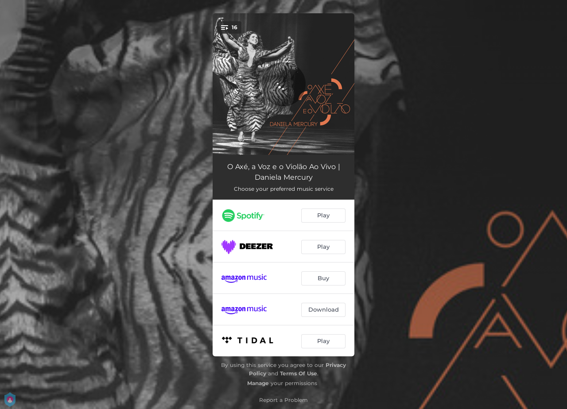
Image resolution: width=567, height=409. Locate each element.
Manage (258, 383)
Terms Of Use (298, 373)
